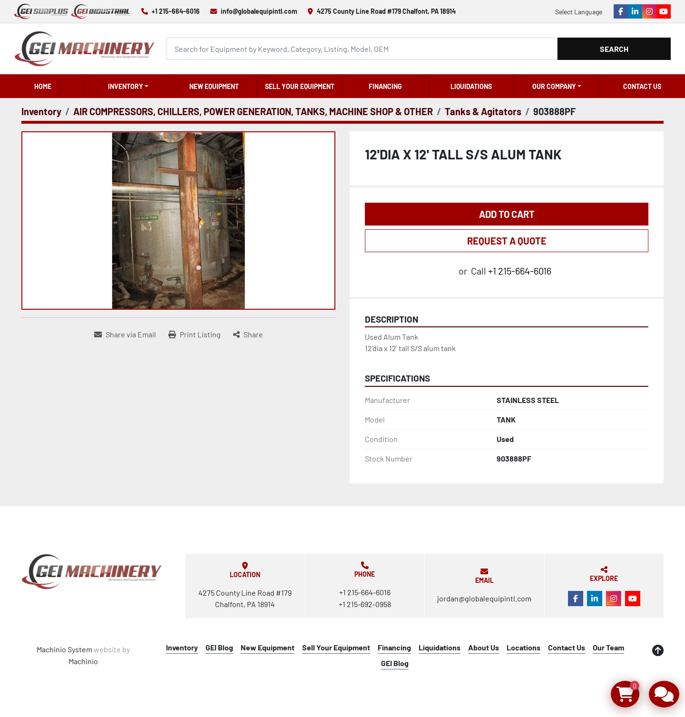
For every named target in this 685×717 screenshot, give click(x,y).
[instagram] (649, 11)
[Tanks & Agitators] (483, 111)
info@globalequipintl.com (259, 11)
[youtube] (663, 11)
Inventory (125, 86)
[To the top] (658, 650)
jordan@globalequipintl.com (484, 598)
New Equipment (214, 86)
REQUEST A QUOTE (507, 240)
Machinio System (64, 649)
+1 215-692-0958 (365, 604)
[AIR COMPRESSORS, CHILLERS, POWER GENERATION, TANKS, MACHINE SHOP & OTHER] (253, 111)
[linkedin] (635, 11)
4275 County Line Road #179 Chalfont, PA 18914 (386, 11)
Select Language (578, 12)
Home (42, 86)
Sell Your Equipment (299, 86)
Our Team (608, 647)
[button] (128, 86)
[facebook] (621, 11)
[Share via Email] (125, 334)
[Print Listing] (194, 334)
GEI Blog (219, 647)
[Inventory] (41, 111)
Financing (385, 86)
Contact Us (642, 86)
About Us (483, 647)
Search (614, 48)
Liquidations (471, 86)
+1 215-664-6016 (176, 11)
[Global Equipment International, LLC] (91, 571)
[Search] (362, 49)
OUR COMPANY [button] (554, 86)
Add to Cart (507, 214)
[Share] (248, 334)
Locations (523, 647)
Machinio (83, 661)
